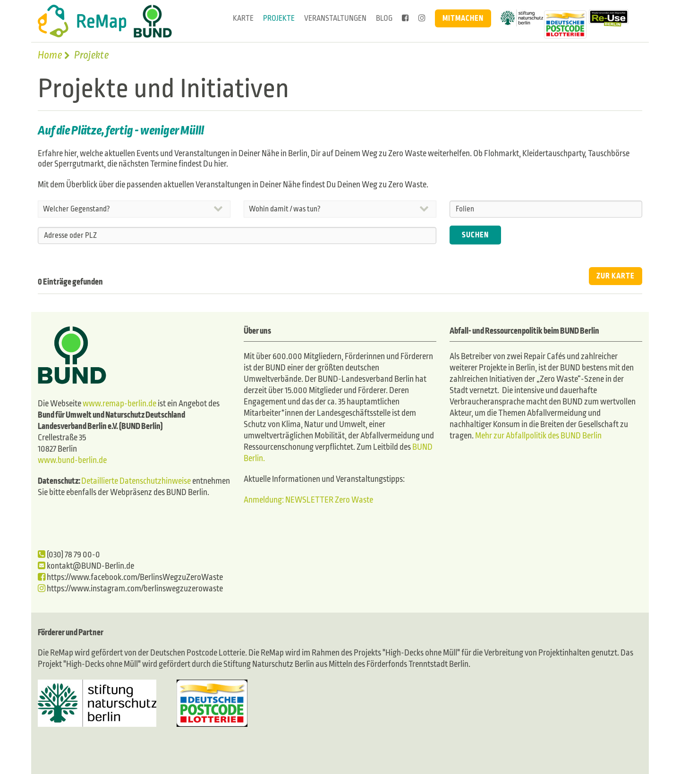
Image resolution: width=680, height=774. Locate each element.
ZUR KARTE (615, 276)
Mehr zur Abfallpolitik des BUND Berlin (538, 435)
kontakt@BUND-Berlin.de (86, 566)
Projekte (279, 18)
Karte (243, 18)
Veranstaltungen (335, 18)
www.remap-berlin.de (119, 403)
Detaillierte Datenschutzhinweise (136, 481)
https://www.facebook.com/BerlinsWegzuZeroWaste (130, 577)
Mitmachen (463, 18)
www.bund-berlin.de (72, 460)
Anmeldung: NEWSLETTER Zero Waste (308, 500)
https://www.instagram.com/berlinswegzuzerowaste (130, 588)
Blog (384, 18)
